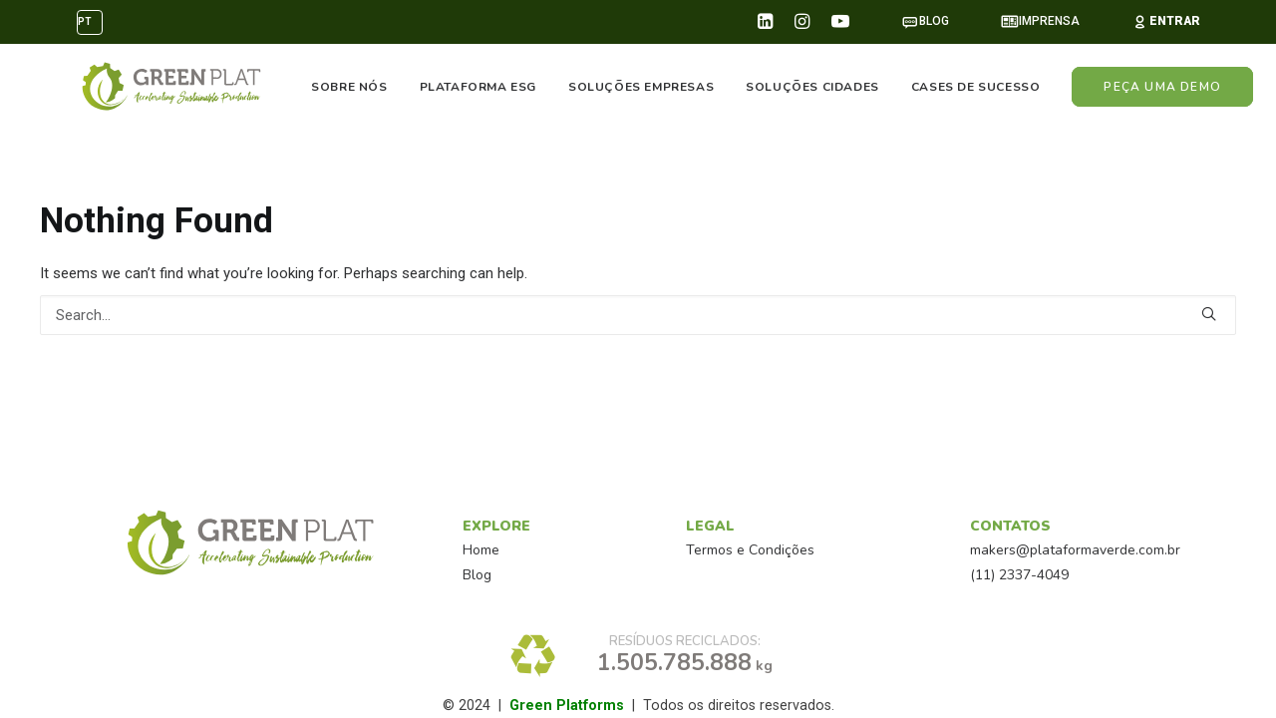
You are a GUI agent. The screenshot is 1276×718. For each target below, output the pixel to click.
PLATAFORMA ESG (478, 87)
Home (481, 549)
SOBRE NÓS (350, 87)
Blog (477, 574)
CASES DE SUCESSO (976, 87)
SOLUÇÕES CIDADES (813, 87)
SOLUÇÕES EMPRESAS (641, 87)
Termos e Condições (750, 549)
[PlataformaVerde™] (169, 87)
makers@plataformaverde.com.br (1075, 549)
